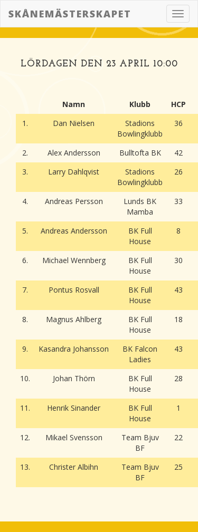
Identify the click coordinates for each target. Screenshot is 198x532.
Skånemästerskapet (69, 13)
